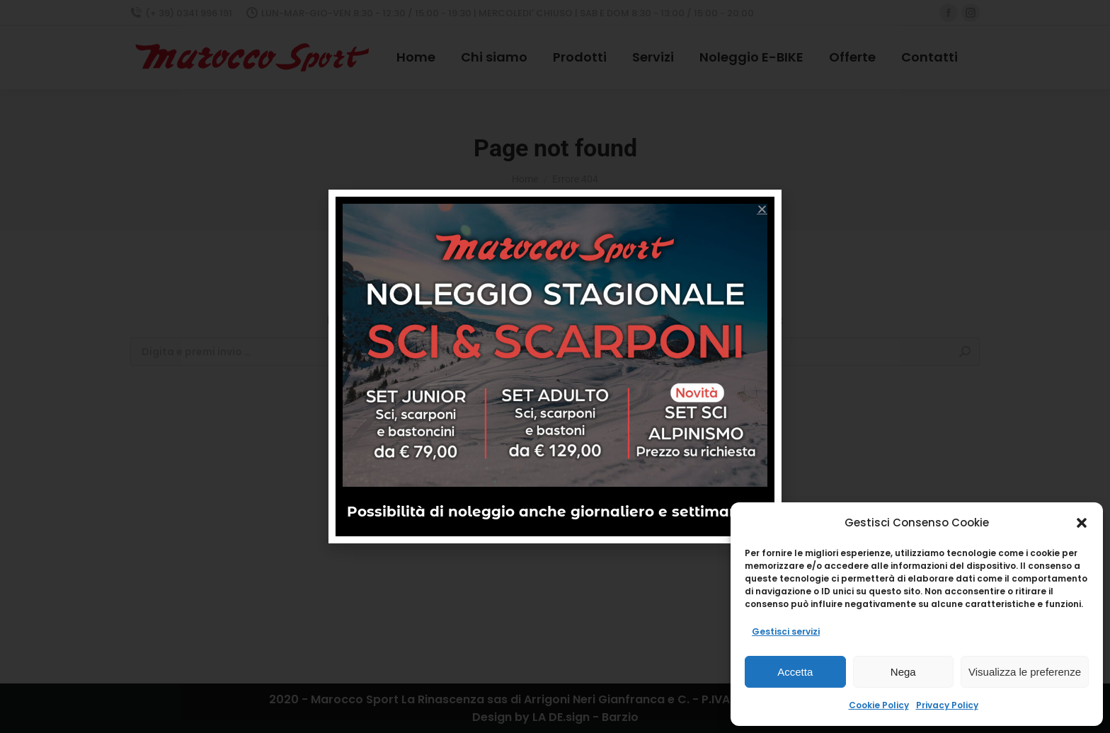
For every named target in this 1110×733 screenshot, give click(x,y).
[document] (555, 366)
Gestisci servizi (786, 631)
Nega (903, 672)
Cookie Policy (879, 705)
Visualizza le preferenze (1024, 672)
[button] (1082, 523)
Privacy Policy (947, 705)
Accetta (795, 672)
